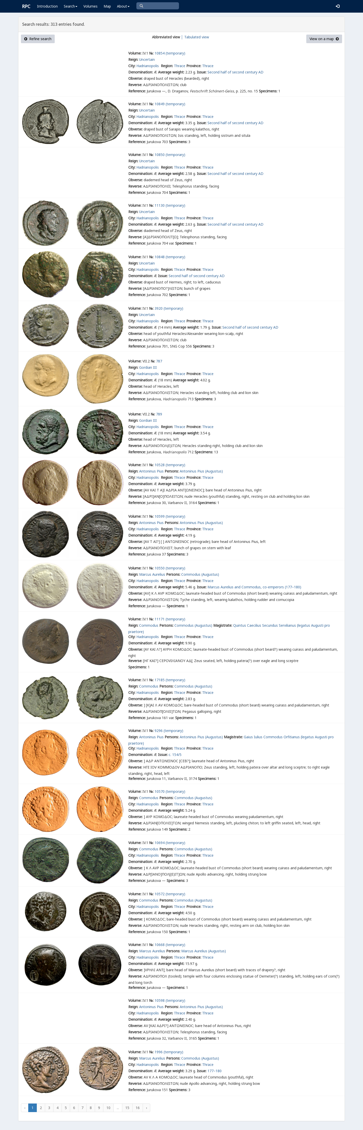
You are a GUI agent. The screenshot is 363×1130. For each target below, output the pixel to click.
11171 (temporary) (170, 619)
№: (151, 53)
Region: (167, 65)
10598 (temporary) (170, 1000)
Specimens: (268, 91)
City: (131, 65)
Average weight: (171, 72)
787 (159, 361)
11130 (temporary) (170, 205)
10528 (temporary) (170, 464)
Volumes (90, 6)
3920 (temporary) (169, 308)
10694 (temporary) (170, 842)
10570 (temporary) (170, 791)
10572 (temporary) (170, 893)
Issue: (201, 72)
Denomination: (140, 72)
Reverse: (135, 84)
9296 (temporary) (169, 730)
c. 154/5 (175, 754)
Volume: (134, 53)
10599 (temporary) (170, 516)
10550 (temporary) (170, 568)
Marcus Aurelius (152, 574)
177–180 (214, 1070)
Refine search (37, 38)
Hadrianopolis (148, 65)
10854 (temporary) (170, 53)
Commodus (148, 625)
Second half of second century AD (235, 72)
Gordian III (148, 367)
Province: (193, 65)
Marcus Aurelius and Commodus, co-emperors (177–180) (254, 587)
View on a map (324, 38)
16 (138, 1107)
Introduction (47, 6)
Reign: (133, 59)
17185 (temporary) (170, 679)
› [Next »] (146, 1107)
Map (107, 6)
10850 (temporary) (170, 154)
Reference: (137, 91)
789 (159, 414)
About (123, 6)
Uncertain (147, 59)
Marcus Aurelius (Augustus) (203, 951)
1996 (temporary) (169, 1051)
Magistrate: (222, 625)
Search (70, 6)
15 (127, 1107)
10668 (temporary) (170, 944)
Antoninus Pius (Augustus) (201, 471)
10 (108, 1107)
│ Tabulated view (194, 37)
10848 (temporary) (170, 256)
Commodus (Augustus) (200, 574)
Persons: (172, 471)
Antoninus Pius (151, 471)
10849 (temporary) (170, 103)
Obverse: (135, 78)
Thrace (179, 65)
